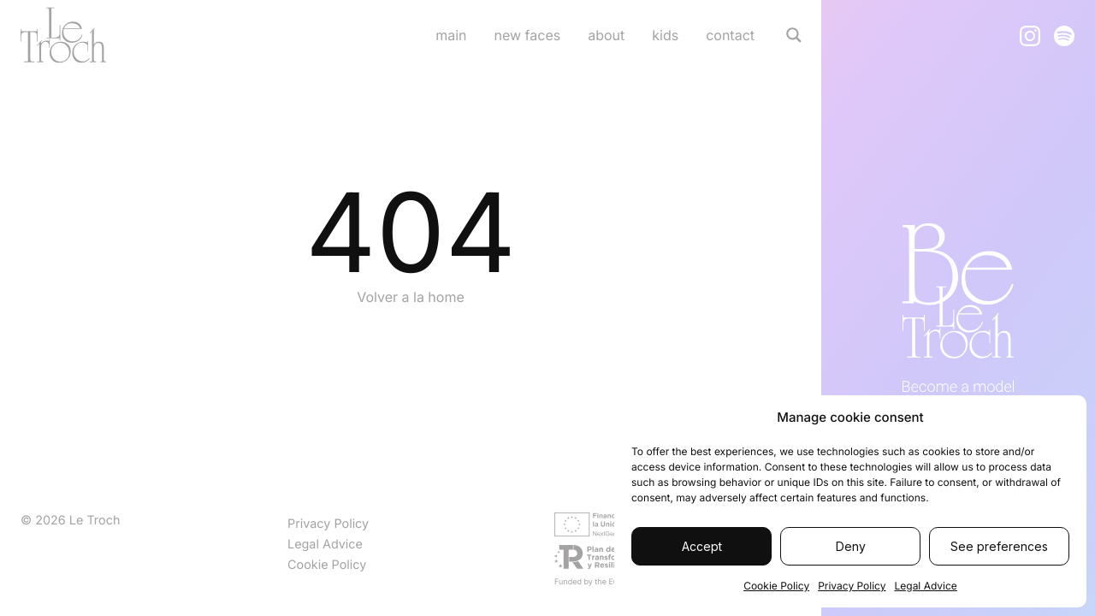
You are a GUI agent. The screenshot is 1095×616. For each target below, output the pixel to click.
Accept (702, 546)
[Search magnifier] (794, 35)
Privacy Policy (851, 585)
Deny (851, 546)
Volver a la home (411, 296)
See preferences (999, 546)
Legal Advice (925, 585)
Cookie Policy (776, 585)
